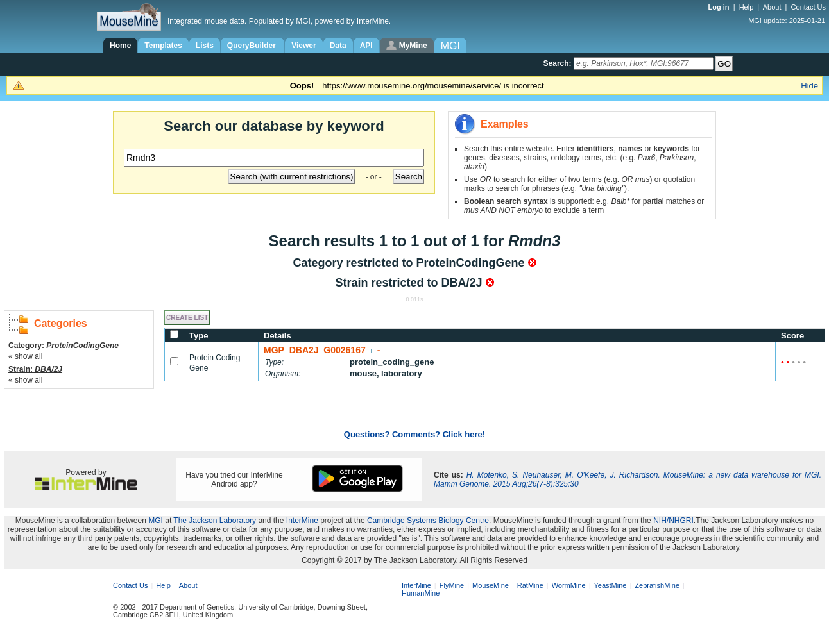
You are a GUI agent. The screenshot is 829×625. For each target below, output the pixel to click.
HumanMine (421, 593)
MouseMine (490, 585)
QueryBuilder (252, 45)
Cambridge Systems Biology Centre (428, 520)
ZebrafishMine (657, 585)
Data (338, 45)
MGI (155, 520)
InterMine (302, 520)
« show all (25, 356)
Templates (163, 45)
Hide (809, 85)
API (366, 45)
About (772, 7)
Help (746, 7)
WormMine (569, 585)
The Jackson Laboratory (214, 520)
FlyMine (452, 585)
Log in (719, 7)
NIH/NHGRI (673, 520)
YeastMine (610, 585)
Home (120, 45)
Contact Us (808, 7)
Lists (205, 45)
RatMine (530, 585)
